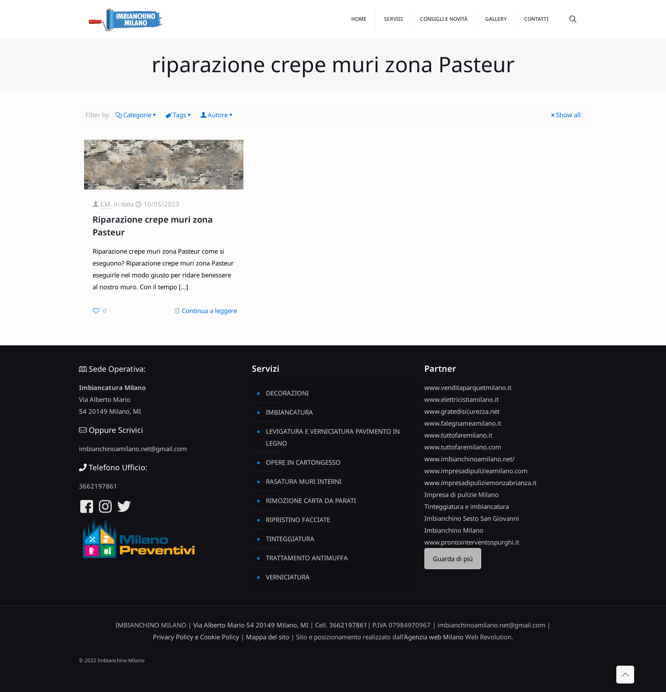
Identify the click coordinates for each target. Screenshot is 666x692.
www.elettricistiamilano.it (461, 399)
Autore (217, 114)
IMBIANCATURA (289, 412)
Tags (178, 114)
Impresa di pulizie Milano (461, 494)
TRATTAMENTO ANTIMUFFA (307, 558)
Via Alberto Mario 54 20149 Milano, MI (250, 625)
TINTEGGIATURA (290, 538)
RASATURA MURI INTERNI (303, 481)
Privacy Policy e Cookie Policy (196, 637)
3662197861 (98, 486)
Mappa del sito (267, 637)
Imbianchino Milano (453, 530)
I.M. (106, 204)
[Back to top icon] (625, 675)
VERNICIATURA (288, 577)
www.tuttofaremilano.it (458, 435)
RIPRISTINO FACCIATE (298, 519)
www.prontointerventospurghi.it (471, 542)
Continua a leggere (209, 310)
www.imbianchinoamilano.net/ (469, 459)
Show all (565, 114)
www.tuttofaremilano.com (462, 447)
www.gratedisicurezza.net (462, 411)
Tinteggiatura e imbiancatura (466, 506)
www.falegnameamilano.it (462, 423)
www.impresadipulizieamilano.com (476, 470)
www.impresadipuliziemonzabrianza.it (480, 482)
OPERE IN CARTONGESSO (303, 462)
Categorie (137, 114)
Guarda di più (453, 558)
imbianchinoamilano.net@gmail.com (133, 448)
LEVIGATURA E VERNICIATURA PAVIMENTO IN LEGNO (333, 437)
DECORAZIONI (287, 393)
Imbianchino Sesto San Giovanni (471, 518)
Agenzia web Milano (433, 637)
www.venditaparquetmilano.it (467, 387)
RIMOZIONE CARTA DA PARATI (311, 500)
